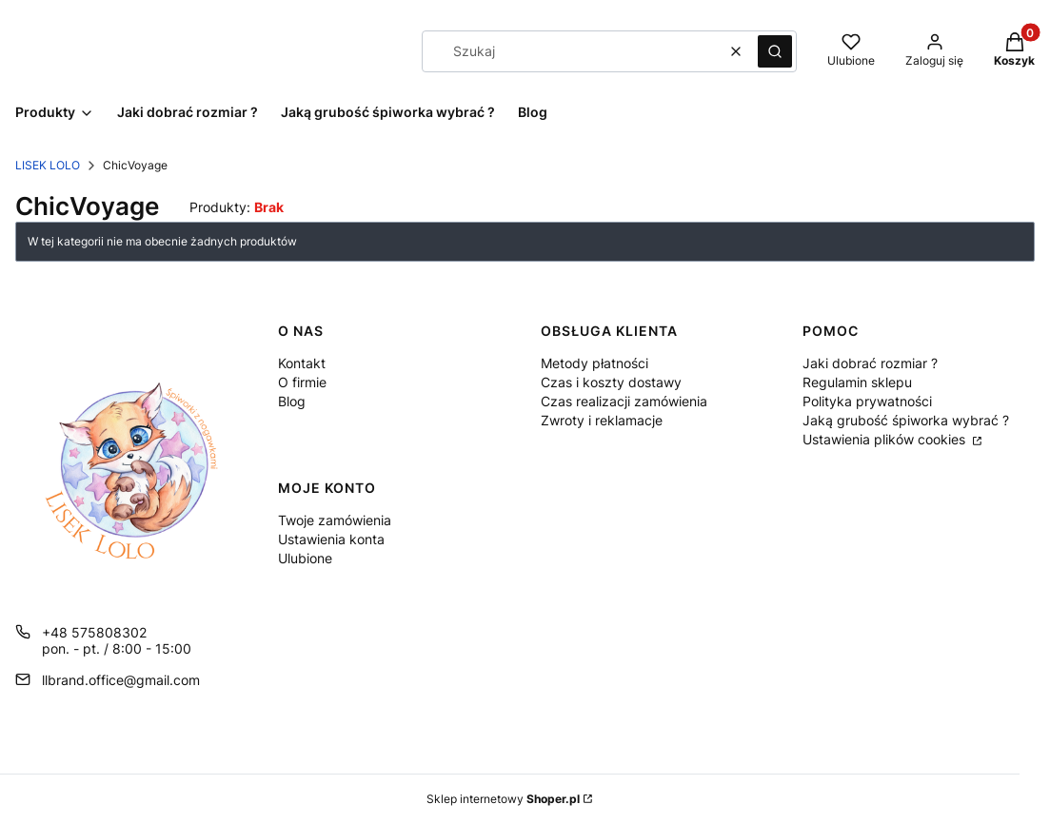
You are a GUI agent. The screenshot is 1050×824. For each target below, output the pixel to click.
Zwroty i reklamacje (602, 420)
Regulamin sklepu (857, 382)
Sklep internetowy (503, 799)
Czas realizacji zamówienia (624, 401)
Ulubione (305, 558)
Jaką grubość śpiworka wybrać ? (905, 420)
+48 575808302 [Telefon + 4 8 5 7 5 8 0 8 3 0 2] (94, 632)
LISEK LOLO (47, 165)
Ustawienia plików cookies (885, 439)
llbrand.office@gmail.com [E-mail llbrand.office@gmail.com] (121, 680)
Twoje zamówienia (334, 520)
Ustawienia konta (331, 539)
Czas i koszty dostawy (611, 382)
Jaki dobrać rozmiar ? (870, 363)
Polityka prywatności (867, 401)
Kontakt (302, 363)
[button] (775, 51)
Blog (292, 401)
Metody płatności (594, 363)
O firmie (302, 382)
